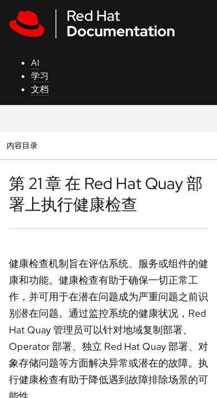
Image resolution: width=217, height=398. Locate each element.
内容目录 (22, 145)
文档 (40, 89)
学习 (40, 76)
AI (35, 63)
